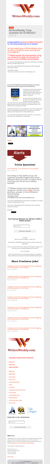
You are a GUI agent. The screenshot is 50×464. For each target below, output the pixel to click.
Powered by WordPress (20, 462)
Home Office (12, 387)
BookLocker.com (15, 443)
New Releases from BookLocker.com (17, 389)
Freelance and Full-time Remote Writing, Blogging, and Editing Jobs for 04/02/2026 (24, 318)
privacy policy (10, 456)
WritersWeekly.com (26, 461)
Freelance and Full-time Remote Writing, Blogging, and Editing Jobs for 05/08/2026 (24, 277)
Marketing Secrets (13, 397)
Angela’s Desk (12, 376)
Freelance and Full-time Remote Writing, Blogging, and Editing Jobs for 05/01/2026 (24, 287)
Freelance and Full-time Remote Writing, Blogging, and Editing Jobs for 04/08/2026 (24, 308)
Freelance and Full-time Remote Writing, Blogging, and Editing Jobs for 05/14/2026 (24, 266)
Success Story (12, 402)
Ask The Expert (12, 392)
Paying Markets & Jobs (14, 395)
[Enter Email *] (22, 226)
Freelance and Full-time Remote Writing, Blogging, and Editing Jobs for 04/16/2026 (24, 297)
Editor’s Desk (12, 379)
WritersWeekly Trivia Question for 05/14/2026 (22, 169)
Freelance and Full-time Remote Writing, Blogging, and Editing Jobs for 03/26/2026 (24, 328)
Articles (10, 384)
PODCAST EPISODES (14, 382)
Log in (13, 462)
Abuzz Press (23, 443)
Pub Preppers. (31, 443)
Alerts (11, 27)
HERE (23, 57)
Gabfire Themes (34, 462)
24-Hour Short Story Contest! (15, 400)
